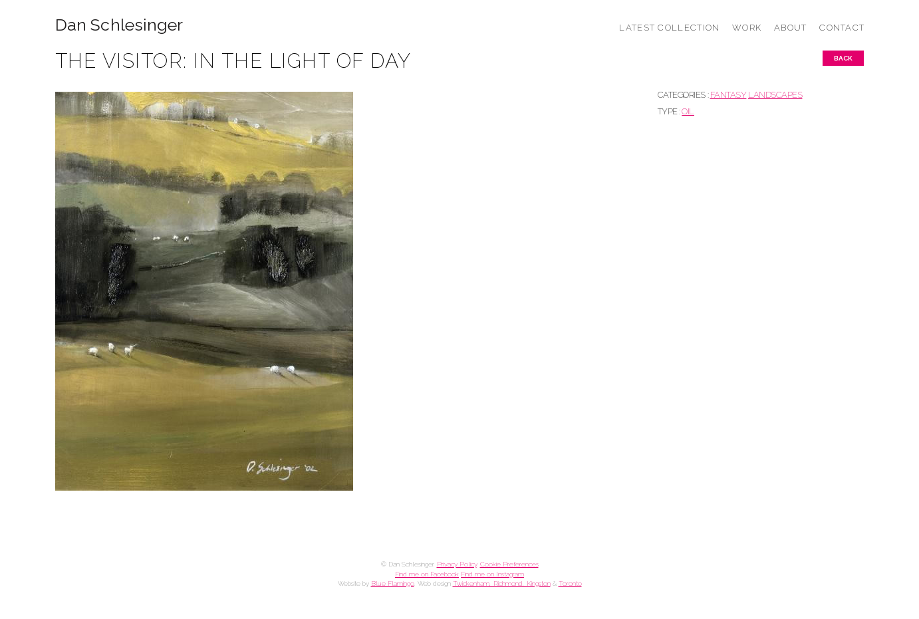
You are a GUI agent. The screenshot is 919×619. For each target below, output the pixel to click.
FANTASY (728, 95)
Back (843, 58)
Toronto (570, 583)
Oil (688, 111)
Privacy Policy (457, 564)
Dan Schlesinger (119, 25)
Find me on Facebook (427, 574)
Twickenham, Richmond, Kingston (502, 583)
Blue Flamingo (392, 583)
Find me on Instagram (492, 574)
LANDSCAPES (775, 95)
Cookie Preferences (509, 564)
